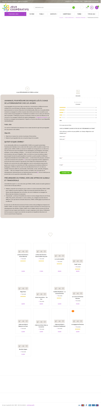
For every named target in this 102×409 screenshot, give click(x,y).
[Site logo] (15, 8)
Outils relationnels (69, 18)
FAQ (81, 1)
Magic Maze (22, 294)
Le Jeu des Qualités (60, 260)
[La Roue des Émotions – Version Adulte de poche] (41, 249)
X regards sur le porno (41, 118)
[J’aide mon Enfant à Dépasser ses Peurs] (22, 319)
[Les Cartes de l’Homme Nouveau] (78, 287)
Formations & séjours (91, 1)
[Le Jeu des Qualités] (60, 252)
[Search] (54, 8)
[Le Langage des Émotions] (78, 319)
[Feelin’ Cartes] (78, 254)
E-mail (61, 166)
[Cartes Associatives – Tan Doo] (41, 288)
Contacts (68, 1)
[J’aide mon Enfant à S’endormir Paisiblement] (60, 319)
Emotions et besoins (81, 18)
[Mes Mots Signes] (22, 345)
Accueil (61, 18)
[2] (37, 173)
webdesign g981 (30, 406)
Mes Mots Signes (22, 353)
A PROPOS (76, 1)
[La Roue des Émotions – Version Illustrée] (22, 249)
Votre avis (62, 140)
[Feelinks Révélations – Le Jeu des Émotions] (60, 285)
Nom (61, 159)
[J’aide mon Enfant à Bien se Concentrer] (41, 319)
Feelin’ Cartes (78, 266)
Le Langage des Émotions (78, 327)
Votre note (63, 137)
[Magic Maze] (22, 285)
